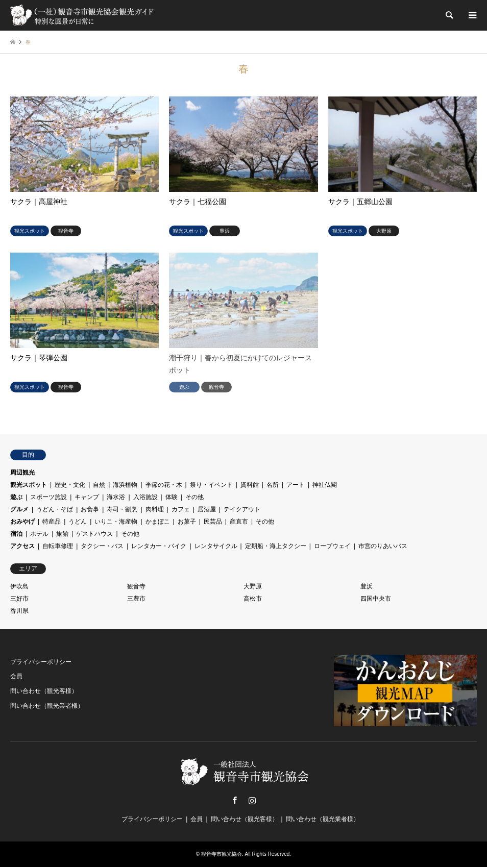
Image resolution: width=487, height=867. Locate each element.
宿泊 (16, 533)
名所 (272, 484)
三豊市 (136, 598)
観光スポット (28, 484)
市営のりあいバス (382, 546)
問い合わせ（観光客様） (44, 691)
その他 (194, 497)
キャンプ (87, 497)
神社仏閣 (324, 484)
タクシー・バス (102, 546)
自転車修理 (57, 546)
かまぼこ (157, 521)
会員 (16, 676)
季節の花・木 (163, 484)
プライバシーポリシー (40, 661)
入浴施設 (145, 497)
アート (295, 484)
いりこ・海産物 (115, 521)
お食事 (90, 509)
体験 (171, 497)
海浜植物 (125, 484)
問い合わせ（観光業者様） (47, 705)
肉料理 (154, 509)
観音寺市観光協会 (221, 854)
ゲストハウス (94, 533)
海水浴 (116, 497)
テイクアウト (242, 509)
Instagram (252, 800)
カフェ (181, 509)
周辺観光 (22, 472)
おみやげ (22, 521)
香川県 (19, 610)
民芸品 (213, 521)
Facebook (234, 800)
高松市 (252, 598)
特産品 (51, 521)
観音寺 (136, 586)
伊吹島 (19, 586)
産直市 (239, 521)
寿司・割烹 (122, 509)
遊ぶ (16, 497)
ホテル (39, 533)
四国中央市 (375, 598)
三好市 (19, 598)
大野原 (252, 586)
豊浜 (366, 586)
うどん (77, 521)
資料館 (249, 484)
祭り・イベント (211, 484)
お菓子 (187, 521)
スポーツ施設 (48, 497)
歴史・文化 (70, 484)
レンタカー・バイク (158, 546)
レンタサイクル (215, 546)
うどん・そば (54, 509)
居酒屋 (207, 509)
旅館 (62, 533)
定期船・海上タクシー (275, 546)
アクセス (22, 546)
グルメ (19, 509)
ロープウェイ (332, 546)
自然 (99, 484)
